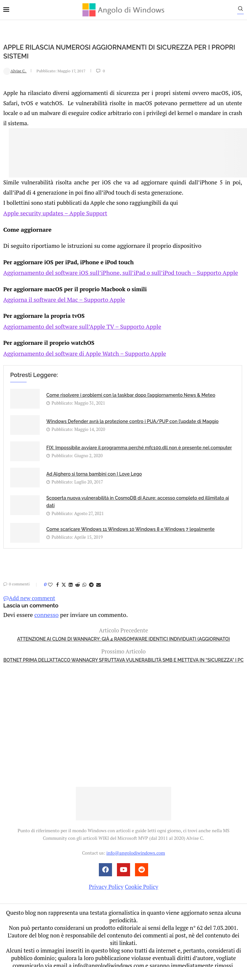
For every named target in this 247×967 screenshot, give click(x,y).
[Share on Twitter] (63, 578)
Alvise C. (15, 70)
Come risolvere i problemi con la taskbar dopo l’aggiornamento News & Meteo (130, 388)
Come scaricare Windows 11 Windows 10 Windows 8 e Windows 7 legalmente (130, 522)
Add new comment (29, 591)
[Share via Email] (98, 578)
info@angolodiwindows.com (135, 845)
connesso (44, 607)
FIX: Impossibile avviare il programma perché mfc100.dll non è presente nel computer (139, 441)
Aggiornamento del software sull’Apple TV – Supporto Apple (77, 321)
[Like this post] (50, 578)
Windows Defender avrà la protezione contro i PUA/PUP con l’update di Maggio (132, 415)
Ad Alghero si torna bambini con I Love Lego (94, 467)
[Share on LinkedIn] (71, 578)
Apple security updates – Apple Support (52, 212)
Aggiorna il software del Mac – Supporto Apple (60, 295)
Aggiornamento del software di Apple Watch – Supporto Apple (80, 347)
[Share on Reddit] (77, 578)
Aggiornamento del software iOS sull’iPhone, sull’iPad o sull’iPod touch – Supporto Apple (114, 270)
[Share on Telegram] (91, 578)
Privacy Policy (106, 879)
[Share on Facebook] (57, 578)
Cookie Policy (141, 879)
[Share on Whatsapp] (84, 578)
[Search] (243, 10)
